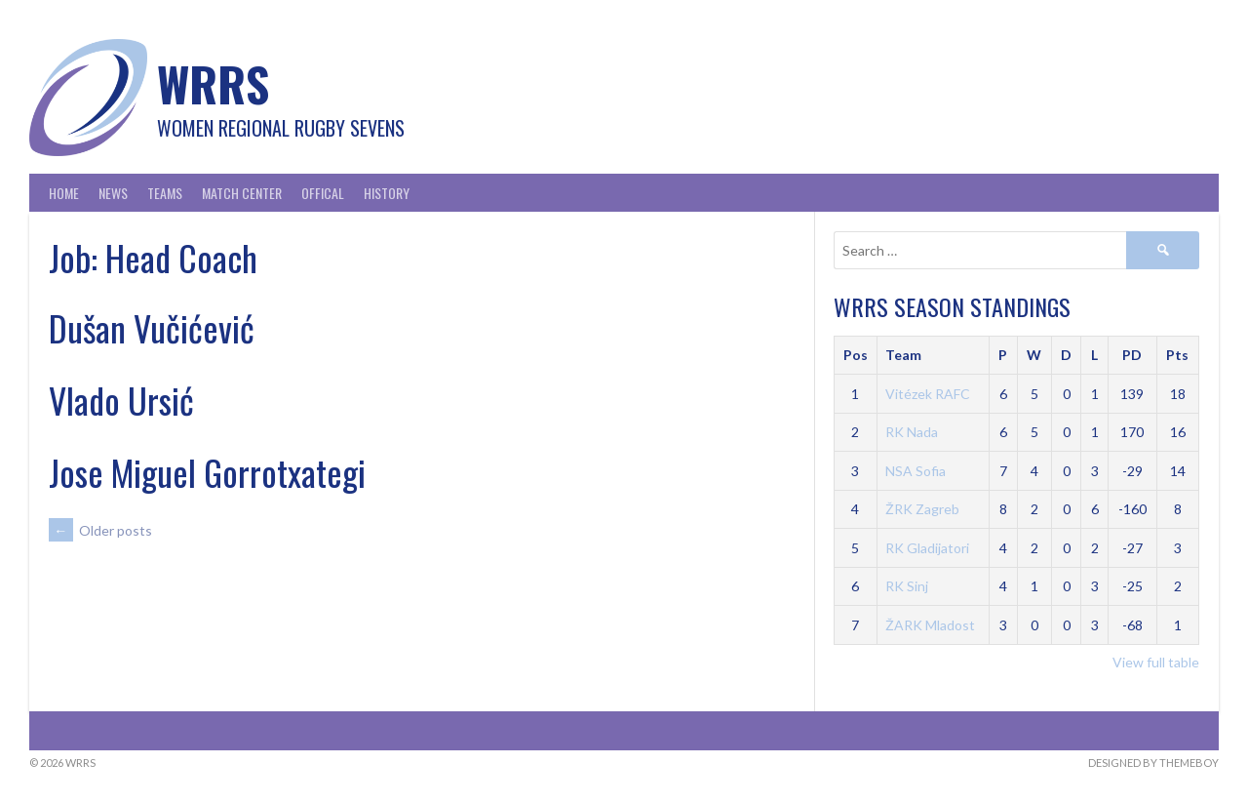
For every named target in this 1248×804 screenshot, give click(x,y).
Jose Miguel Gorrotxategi (207, 472)
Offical (322, 192)
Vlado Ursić (121, 399)
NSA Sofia (915, 470)
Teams (164, 192)
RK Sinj (906, 586)
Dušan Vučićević (151, 327)
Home (64, 192)
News (113, 192)
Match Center (242, 192)
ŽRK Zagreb (922, 509)
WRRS (213, 83)
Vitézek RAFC (927, 393)
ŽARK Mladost (930, 625)
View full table (1155, 662)
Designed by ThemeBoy (1153, 762)
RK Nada (911, 431)
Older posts (100, 530)
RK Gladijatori (927, 548)
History (387, 192)
